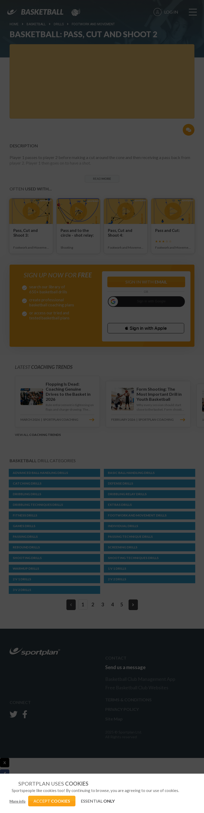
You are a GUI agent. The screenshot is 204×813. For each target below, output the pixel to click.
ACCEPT (51, 800)
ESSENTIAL (98, 800)
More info (18, 801)
